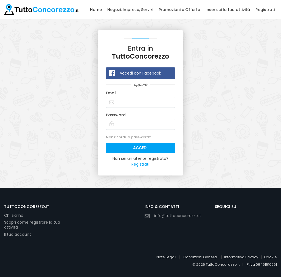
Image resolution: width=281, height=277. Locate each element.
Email (111, 93)
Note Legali (166, 257)
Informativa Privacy (241, 257)
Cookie (270, 257)
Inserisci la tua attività (228, 9)
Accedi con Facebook (140, 73)
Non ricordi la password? (128, 137)
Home (96, 9)
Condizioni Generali (200, 257)
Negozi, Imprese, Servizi (130, 9)
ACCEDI (140, 147)
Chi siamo (13, 215)
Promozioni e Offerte (179, 9)
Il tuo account (17, 234)
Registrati (265, 9)
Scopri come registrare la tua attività (32, 225)
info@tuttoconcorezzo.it (177, 215)
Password (116, 115)
